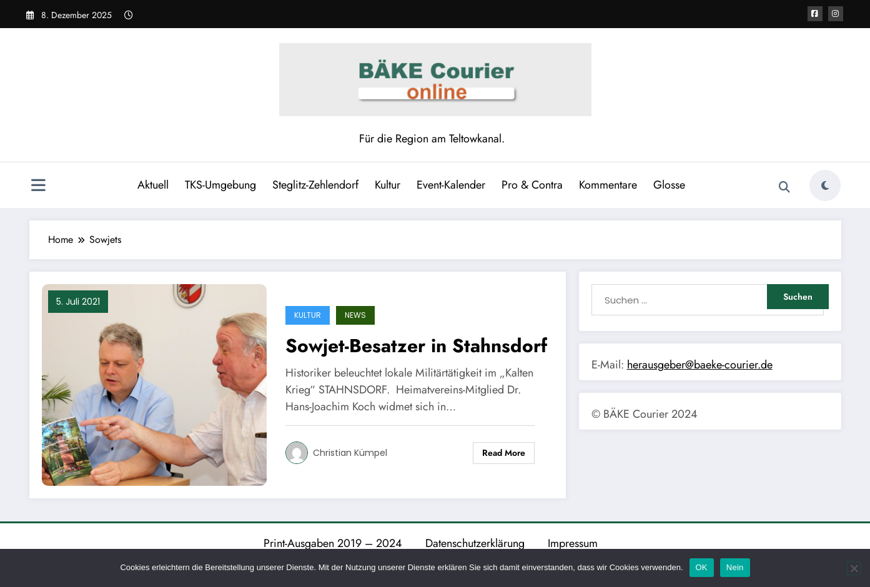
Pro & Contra (532, 185)
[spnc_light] (825, 185)
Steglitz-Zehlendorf (315, 185)
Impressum (573, 543)
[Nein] (854, 568)
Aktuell (153, 185)
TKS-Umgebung (220, 185)
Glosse (669, 185)
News (355, 315)
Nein (735, 567)
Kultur (387, 185)
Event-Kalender (451, 185)
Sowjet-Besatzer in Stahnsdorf (416, 345)
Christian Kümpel (350, 452)
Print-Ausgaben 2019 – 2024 (333, 543)
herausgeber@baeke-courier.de (700, 365)
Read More (503, 452)
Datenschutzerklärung (475, 543)
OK (702, 567)
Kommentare (608, 185)
